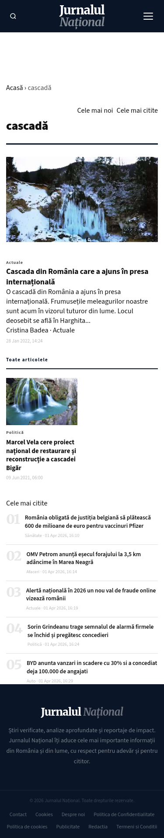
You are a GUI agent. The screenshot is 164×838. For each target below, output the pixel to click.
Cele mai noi (95, 110)
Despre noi (73, 814)
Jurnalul (82, 16)
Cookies (44, 814)
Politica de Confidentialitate (124, 814)
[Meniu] (148, 16)
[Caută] (13, 16)
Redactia (98, 827)
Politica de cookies (27, 827)
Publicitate (68, 827)
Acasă (14, 88)
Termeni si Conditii (136, 827)
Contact (18, 814)
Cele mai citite (137, 110)
